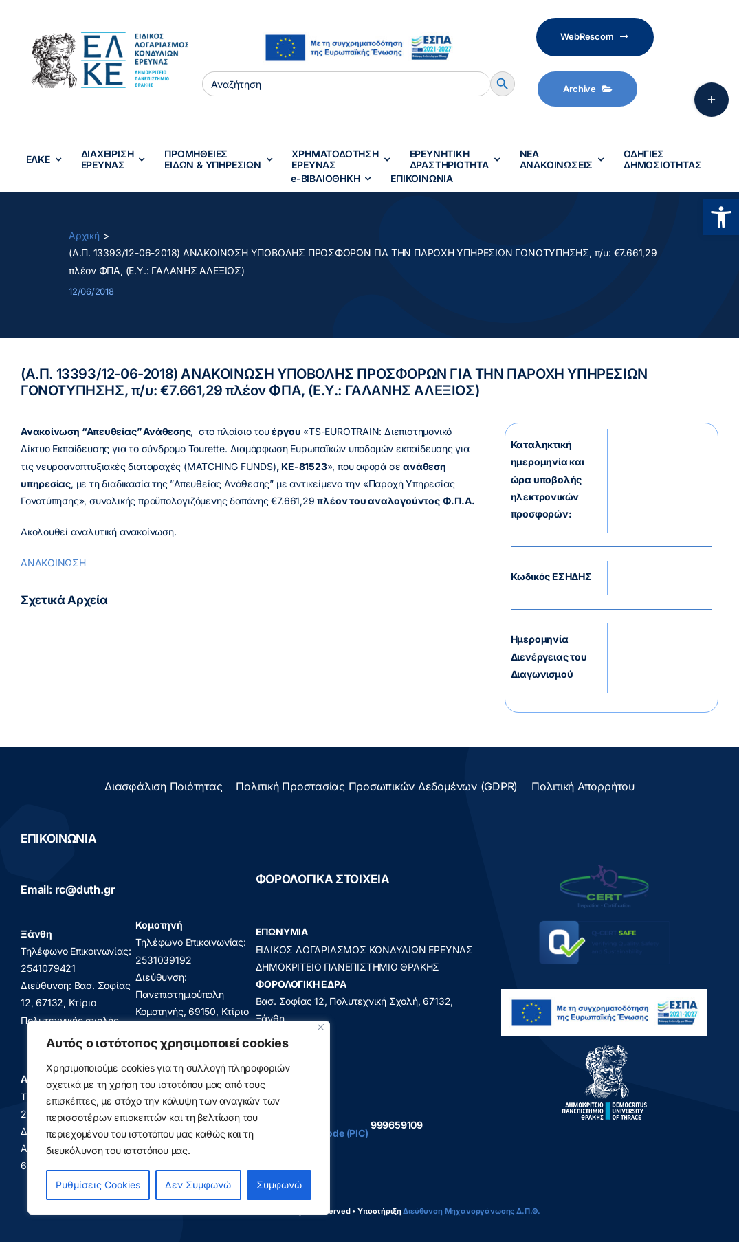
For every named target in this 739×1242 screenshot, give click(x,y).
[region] (178, 1118)
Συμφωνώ (279, 1184)
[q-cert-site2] (604, 868)
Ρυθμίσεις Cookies (98, 1184)
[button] (721, 217)
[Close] (321, 1027)
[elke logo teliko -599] (104, 37)
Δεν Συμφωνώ (198, 1184)
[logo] (604, 1048)
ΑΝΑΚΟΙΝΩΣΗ (53, 562)
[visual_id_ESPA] (358, 28)
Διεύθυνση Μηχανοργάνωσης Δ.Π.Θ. (471, 1211)
